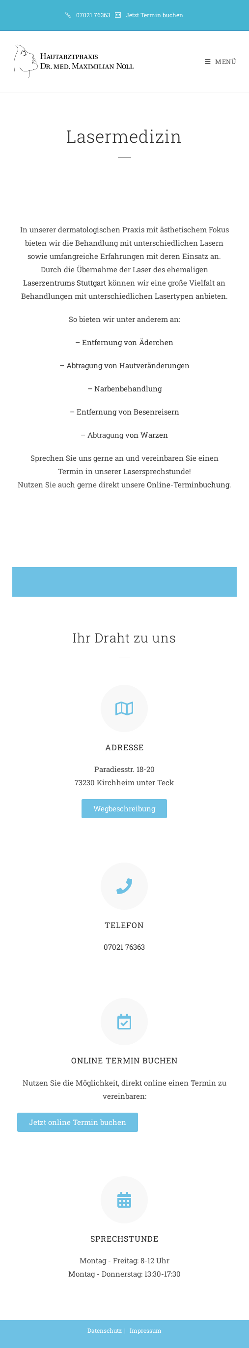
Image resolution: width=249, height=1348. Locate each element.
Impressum (146, 1330)
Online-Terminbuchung (188, 484)
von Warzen (145, 435)
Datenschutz (104, 1330)
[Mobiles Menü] (221, 62)
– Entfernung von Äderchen (124, 342)
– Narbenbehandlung (124, 388)
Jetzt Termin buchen (154, 15)
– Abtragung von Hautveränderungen (124, 365)
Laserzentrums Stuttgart (64, 283)
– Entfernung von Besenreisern (124, 412)
